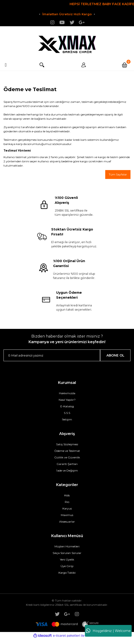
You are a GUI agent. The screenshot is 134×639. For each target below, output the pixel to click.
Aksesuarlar (67, 521)
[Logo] (67, 42)
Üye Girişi (67, 566)
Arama (41, 65)
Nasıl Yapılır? (67, 399)
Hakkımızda (67, 393)
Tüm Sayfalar (118, 174)
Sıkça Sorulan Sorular (67, 553)
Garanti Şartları (67, 464)
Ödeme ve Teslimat (67, 451)
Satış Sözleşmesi (67, 444)
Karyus (67, 508)
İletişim (67, 419)
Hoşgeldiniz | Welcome (108, 630)
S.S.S (67, 413)
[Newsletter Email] (52, 355)
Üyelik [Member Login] (83, 65)
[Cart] (125, 65)
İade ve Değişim (67, 470)
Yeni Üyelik (67, 559)
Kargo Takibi (67, 572)
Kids (67, 495)
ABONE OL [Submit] (115, 355)
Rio (67, 502)
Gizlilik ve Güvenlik (67, 457)
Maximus (67, 515)
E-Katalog (67, 406)
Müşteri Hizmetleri (67, 546)
